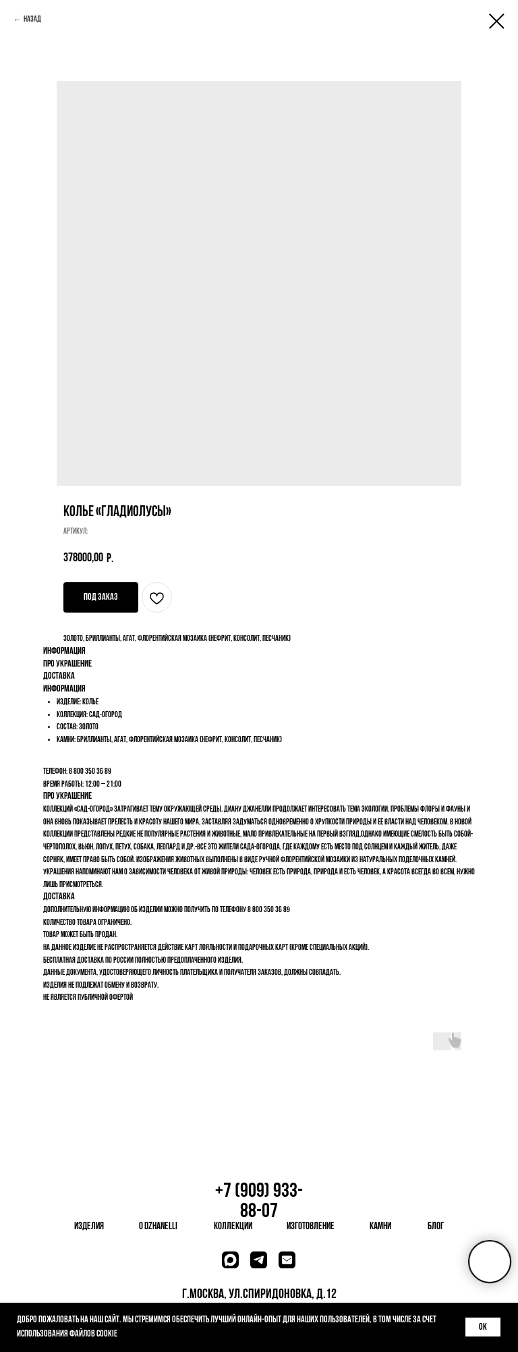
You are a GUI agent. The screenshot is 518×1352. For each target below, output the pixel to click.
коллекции (233, 1227)
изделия (89, 1227)
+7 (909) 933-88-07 (259, 1201)
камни (380, 1227)
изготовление (311, 1227)
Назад (32, 20)
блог (436, 1227)
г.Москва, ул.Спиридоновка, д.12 (259, 1294)
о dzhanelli (158, 1227)
